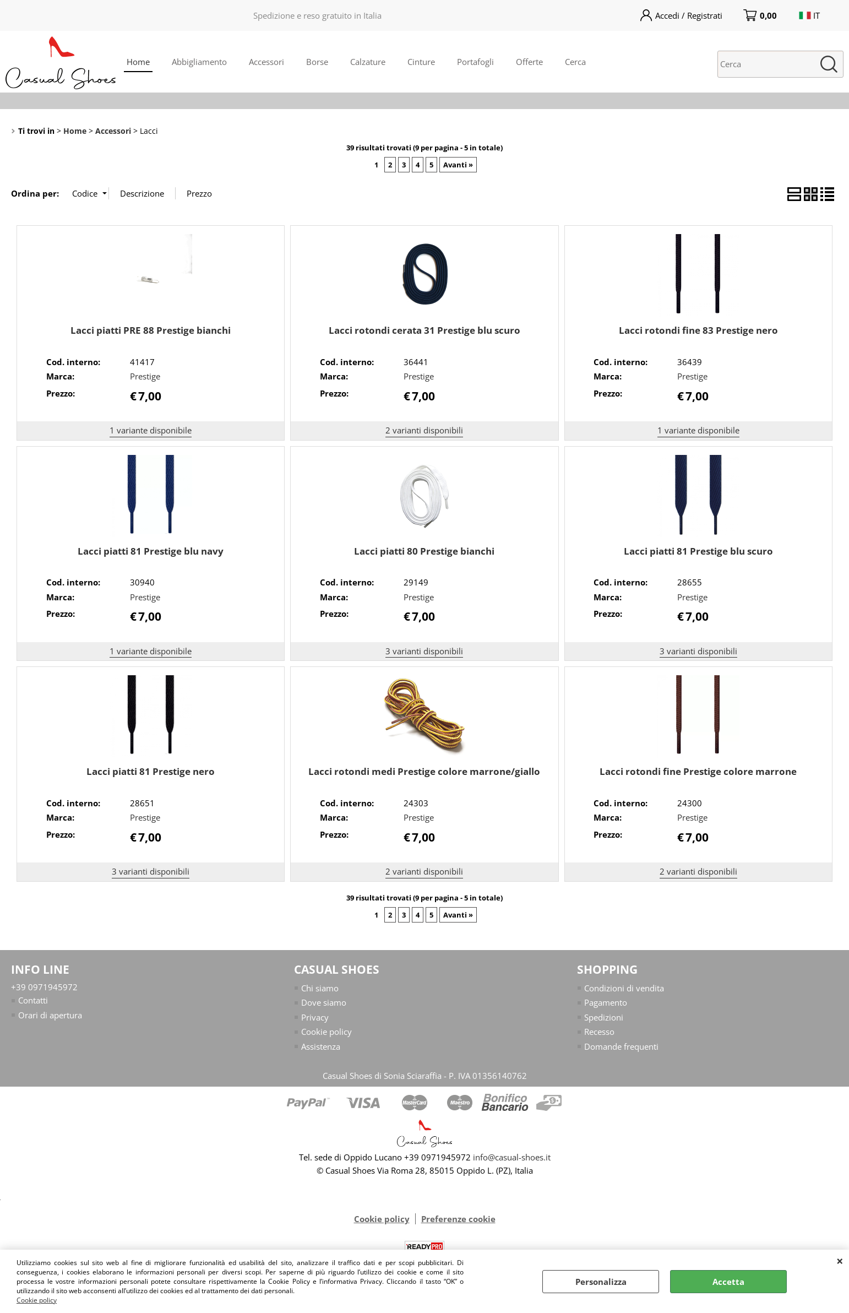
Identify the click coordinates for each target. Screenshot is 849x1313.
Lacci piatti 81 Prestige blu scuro (698, 551)
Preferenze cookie (458, 1219)
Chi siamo (320, 988)
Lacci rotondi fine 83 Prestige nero (698, 330)
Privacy (315, 1017)
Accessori (266, 61)
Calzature (367, 61)
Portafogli (475, 61)
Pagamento (605, 1002)
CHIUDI (839, 1260)
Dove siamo (323, 1002)
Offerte (529, 61)
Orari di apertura (50, 1015)
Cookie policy (37, 1300)
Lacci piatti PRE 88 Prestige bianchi (150, 330)
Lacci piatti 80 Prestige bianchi (424, 551)
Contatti (33, 1000)
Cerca (575, 61)
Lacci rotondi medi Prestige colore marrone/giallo (424, 771)
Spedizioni (603, 1017)
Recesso (599, 1032)
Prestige (145, 376)
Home (138, 61)
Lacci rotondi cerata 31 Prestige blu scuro (424, 330)
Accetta (728, 1281)
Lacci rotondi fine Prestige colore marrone (698, 771)
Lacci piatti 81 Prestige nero (150, 771)
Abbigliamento (199, 61)
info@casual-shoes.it (512, 1157)
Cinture (421, 61)
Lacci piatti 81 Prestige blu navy (151, 551)
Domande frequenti (621, 1046)
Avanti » (458, 165)
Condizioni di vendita (624, 988)
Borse (317, 61)
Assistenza (320, 1046)
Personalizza (601, 1281)
